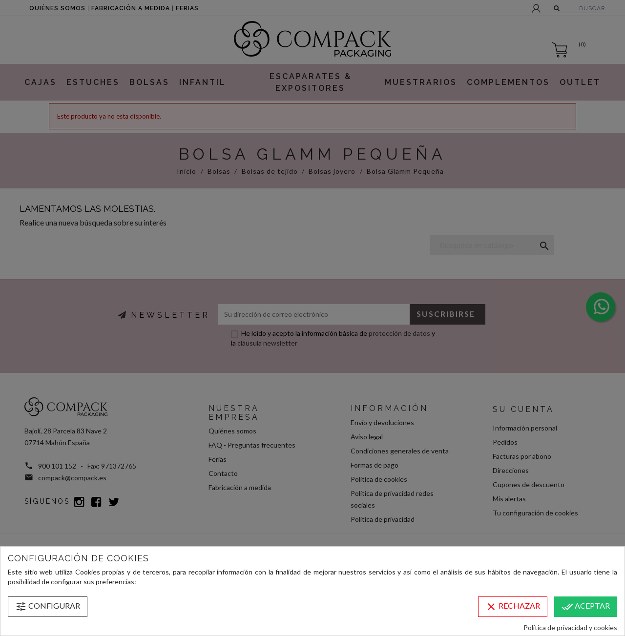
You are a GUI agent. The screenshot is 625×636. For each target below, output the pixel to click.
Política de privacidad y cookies (570, 627)
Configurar (47, 607)
